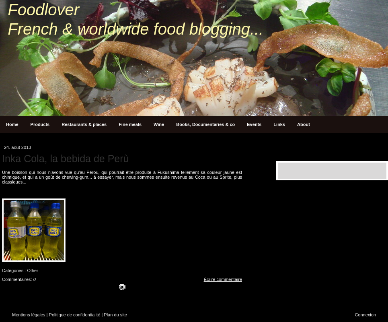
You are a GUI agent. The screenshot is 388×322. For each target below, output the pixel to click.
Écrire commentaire (223, 279)
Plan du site (115, 314)
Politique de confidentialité (75, 314)
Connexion (365, 314)
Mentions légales (28, 314)
